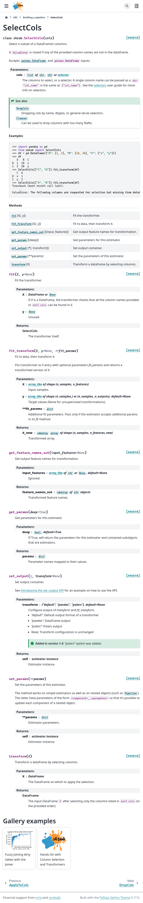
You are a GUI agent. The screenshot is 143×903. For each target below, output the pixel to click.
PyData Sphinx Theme (114, 898)
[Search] (127, 6)
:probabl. (55, 898)
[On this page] (136, 6)
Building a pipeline (34, 17)
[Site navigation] (6, 6)
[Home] (6, 17)
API (15, 17)
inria (38, 898)
